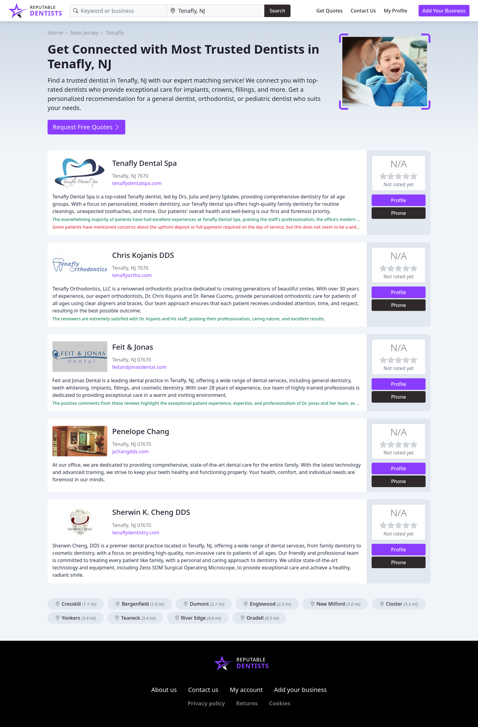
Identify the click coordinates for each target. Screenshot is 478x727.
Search (277, 10)
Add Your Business (444, 10)
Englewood (267, 603)
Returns (247, 703)
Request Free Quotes (86, 127)
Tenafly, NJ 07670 (131, 359)
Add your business (300, 690)
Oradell (259, 618)
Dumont (203, 603)
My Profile (395, 10)
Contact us (203, 690)
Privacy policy (206, 703)
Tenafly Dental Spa (144, 163)
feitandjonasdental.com (139, 367)
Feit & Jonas (132, 347)
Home (55, 32)
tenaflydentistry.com (135, 532)
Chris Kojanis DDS (143, 255)
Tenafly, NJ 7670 (130, 176)
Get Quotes (329, 10)
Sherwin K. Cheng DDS (151, 512)
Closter (399, 603)
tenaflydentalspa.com (137, 183)
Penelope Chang (140, 431)
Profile (398, 200)
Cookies (279, 703)
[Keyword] (118, 11)
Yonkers (75, 618)
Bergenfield (139, 603)
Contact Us (363, 10)
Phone (398, 213)
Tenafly (115, 32)
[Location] (216, 11)
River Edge (198, 618)
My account (246, 690)
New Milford (335, 603)
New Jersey (84, 32)
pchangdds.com (130, 451)
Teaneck (135, 618)
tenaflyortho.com (132, 275)
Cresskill (75, 603)
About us (164, 690)
